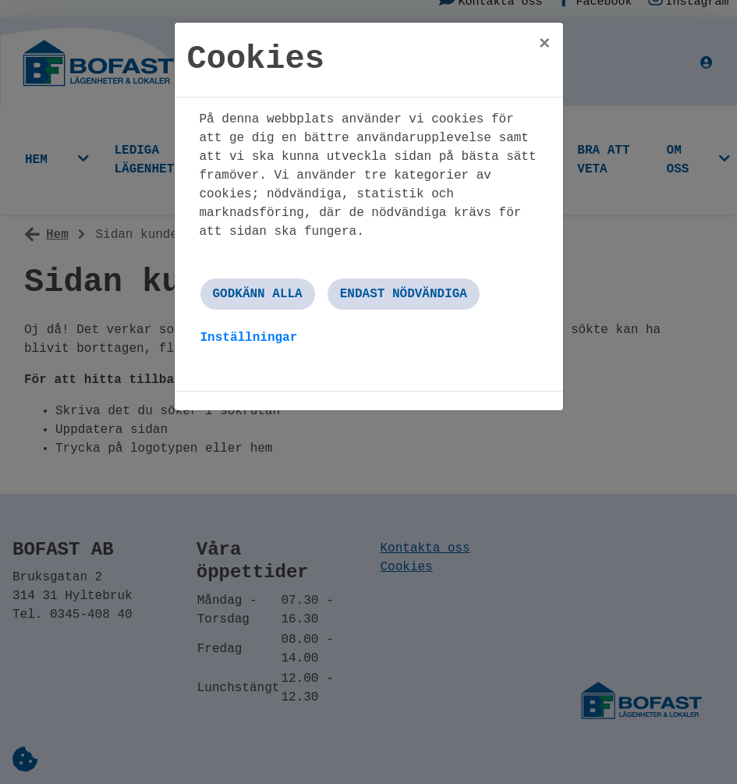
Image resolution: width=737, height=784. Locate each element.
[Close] (544, 44)
